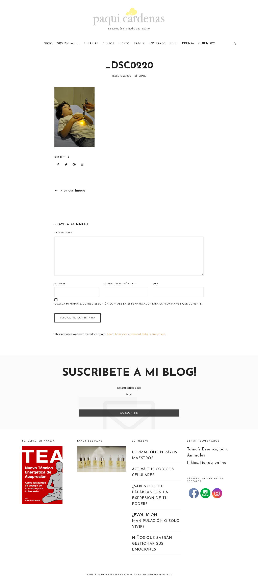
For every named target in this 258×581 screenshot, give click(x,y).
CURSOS (108, 43)
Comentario (64, 233)
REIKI (174, 43)
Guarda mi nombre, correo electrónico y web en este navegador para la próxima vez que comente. (128, 304)
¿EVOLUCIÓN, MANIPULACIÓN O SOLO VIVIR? (155, 521)
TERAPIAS (91, 43)
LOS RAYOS (157, 43)
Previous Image (69, 191)
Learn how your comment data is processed (136, 334)
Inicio (48, 43)
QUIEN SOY (206, 43)
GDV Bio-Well (68, 43)
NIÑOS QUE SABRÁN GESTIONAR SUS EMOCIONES (152, 544)
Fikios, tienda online (207, 463)
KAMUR (139, 43)
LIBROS (124, 43)
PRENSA (188, 43)
